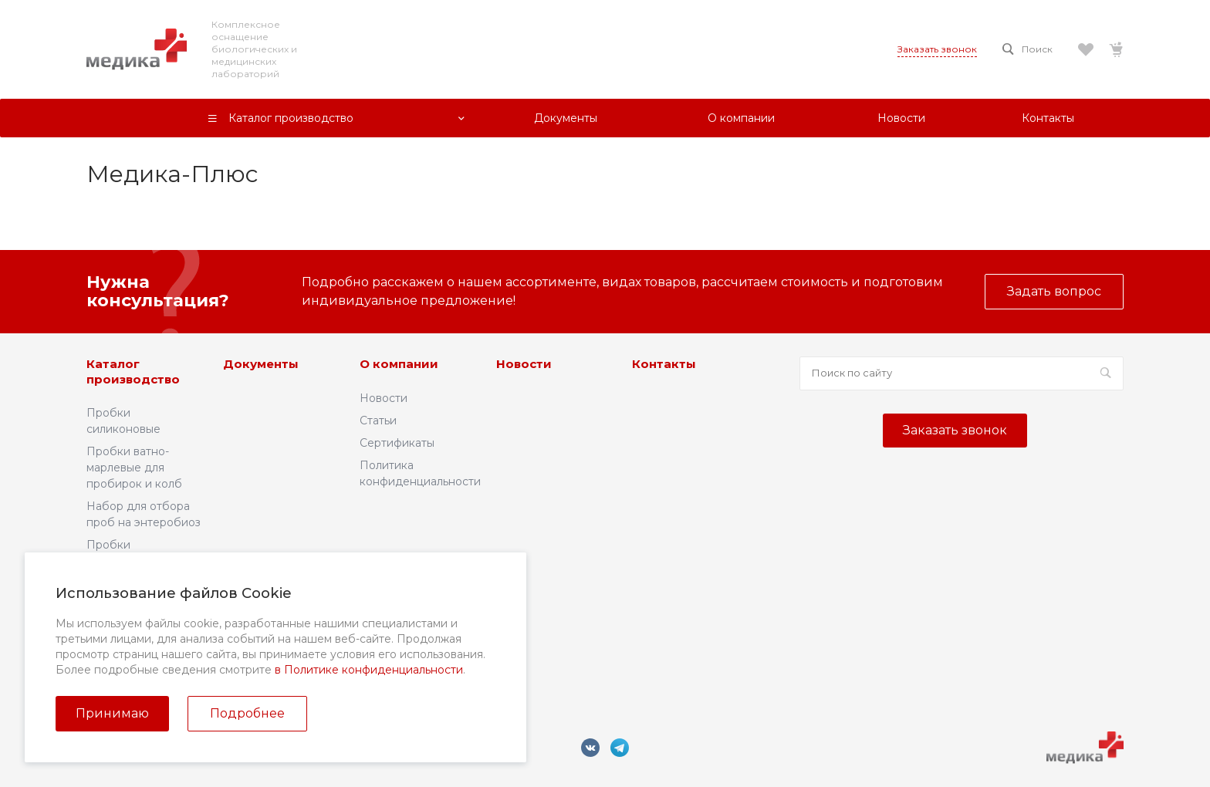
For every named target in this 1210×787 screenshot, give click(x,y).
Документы (261, 363)
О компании (399, 363)
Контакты (664, 363)
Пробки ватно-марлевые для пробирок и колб (134, 467)
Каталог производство (133, 371)
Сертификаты (397, 443)
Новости (383, 398)
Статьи (378, 420)
